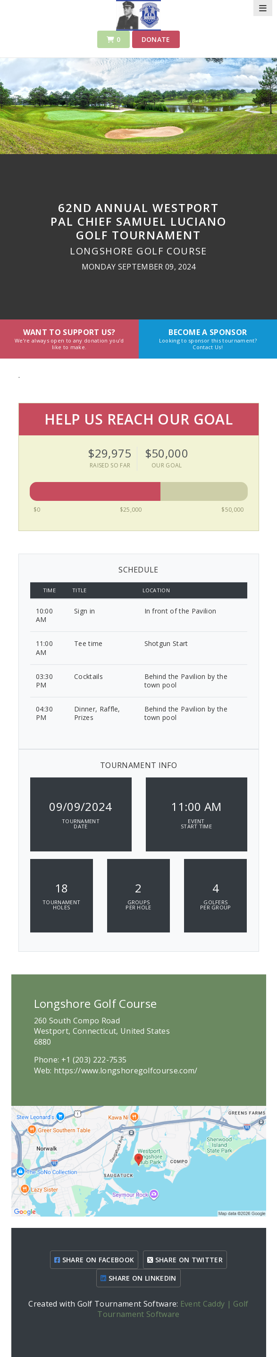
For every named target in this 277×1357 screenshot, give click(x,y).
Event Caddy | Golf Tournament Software (172, 1309)
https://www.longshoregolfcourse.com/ (126, 1070)
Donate (156, 39)
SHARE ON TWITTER (185, 1259)
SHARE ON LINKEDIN (138, 1278)
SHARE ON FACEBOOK (94, 1259)
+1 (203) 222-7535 (93, 1060)
